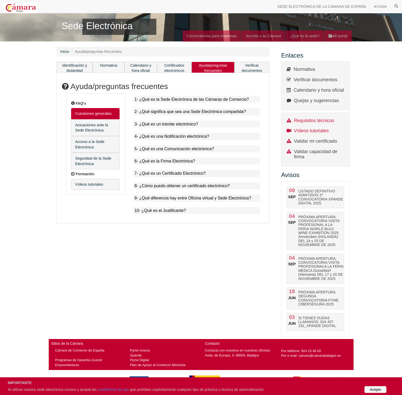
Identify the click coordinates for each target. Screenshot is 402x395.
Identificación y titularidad (74, 68)
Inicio (64, 51)
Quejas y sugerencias (316, 100)
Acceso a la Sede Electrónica (89, 144)
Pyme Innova (140, 350)
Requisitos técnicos (314, 120)
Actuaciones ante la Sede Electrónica (91, 128)
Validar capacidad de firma (315, 154)
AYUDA (380, 6)
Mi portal (337, 36)
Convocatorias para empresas (212, 36)
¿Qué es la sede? (304, 36)
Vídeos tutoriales (89, 184)
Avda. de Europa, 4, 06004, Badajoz (232, 355)
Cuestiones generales (93, 113)
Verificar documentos (252, 68)
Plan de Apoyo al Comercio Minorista (157, 365)
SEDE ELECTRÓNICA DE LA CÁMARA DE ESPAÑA (321, 6)
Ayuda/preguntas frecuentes (213, 68)
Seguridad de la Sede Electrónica (93, 161)
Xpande (136, 355)
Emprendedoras (67, 365)
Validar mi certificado (315, 141)
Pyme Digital (139, 360)
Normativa (108, 65)
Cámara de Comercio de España (79, 350)
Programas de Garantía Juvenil (78, 360)
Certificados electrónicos (174, 68)
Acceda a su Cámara (263, 36)
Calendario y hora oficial (140, 68)
